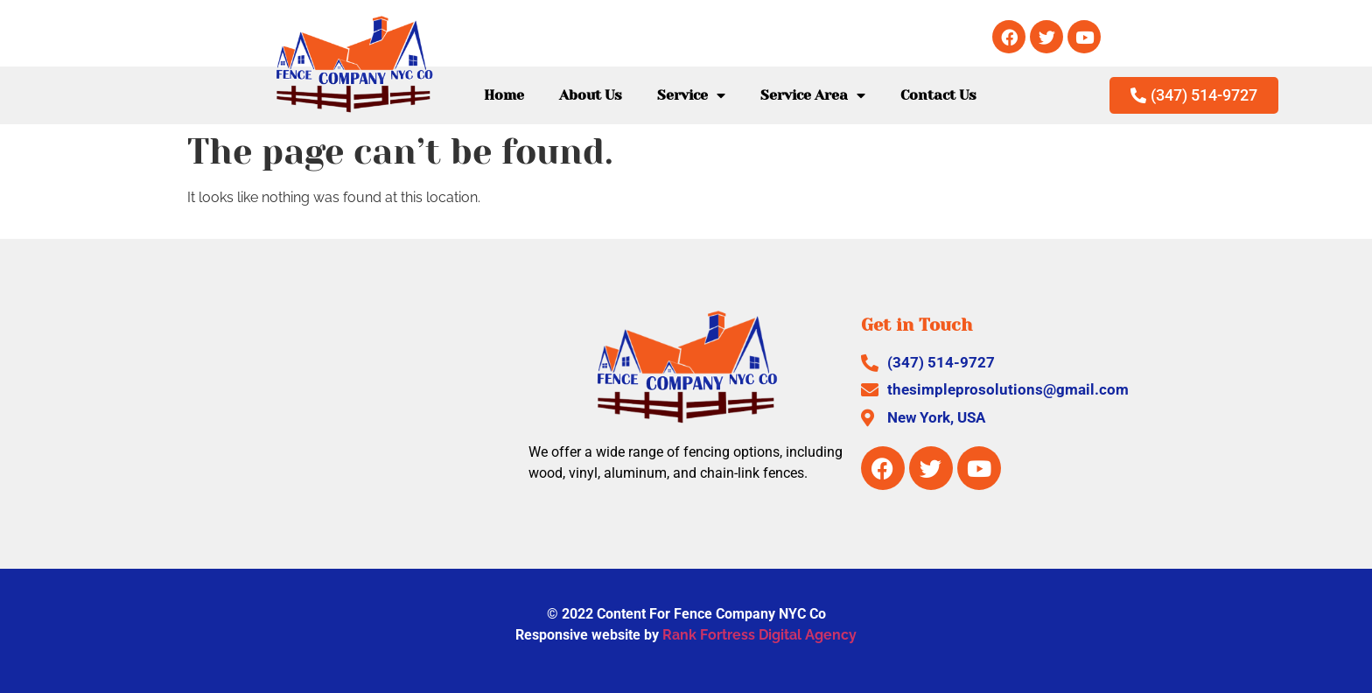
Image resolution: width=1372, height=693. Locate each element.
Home (504, 95)
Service (691, 95)
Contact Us (938, 95)
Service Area (812, 95)
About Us (590, 95)
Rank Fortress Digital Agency (759, 634)
